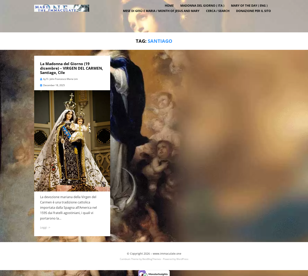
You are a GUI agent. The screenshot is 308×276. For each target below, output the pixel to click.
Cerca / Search (220, 18)
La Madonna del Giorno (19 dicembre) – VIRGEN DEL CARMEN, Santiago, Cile (71, 66)
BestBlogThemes (151, 257)
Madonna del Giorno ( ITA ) (205, 12)
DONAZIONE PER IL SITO (256, 18)
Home (172, 12)
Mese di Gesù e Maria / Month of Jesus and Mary (164, 18)
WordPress (182, 257)
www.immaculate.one (167, 251)
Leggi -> (45, 225)
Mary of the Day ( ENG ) (252, 12)
